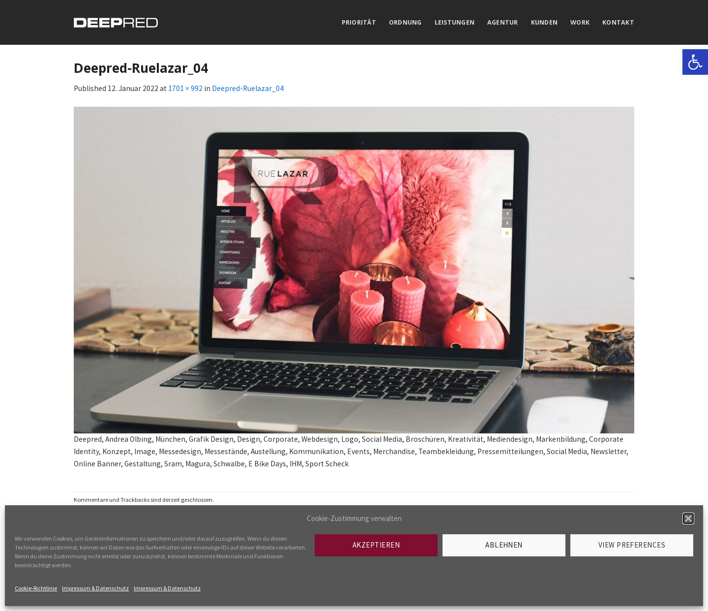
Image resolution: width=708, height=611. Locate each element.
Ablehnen (504, 545)
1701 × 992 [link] (185, 88)
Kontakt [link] (618, 22)
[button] (688, 518)
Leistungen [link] (454, 22)
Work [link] (580, 22)
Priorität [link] (359, 22)
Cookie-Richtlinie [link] (36, 588)
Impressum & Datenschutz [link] (95, 588)
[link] (695, 62)
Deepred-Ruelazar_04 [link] (248, 88)
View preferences (631, 545)
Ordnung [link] (405, 22)
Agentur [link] (502, 22)
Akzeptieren (376, 545)
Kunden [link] (544, 22)
